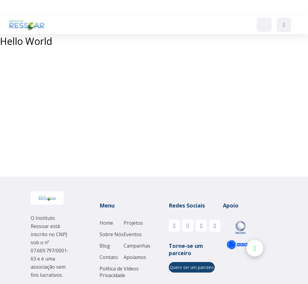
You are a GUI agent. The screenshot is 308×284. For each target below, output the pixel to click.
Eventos (133, 234)
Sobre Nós (112, 234)
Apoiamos (135, 257)
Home (106, 223)
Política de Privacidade (112, 272)
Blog (105, 245)
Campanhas (137, 245)
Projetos (133, 223)
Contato (109, 257)
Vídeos (131, 268)
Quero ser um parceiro (192, 267)
